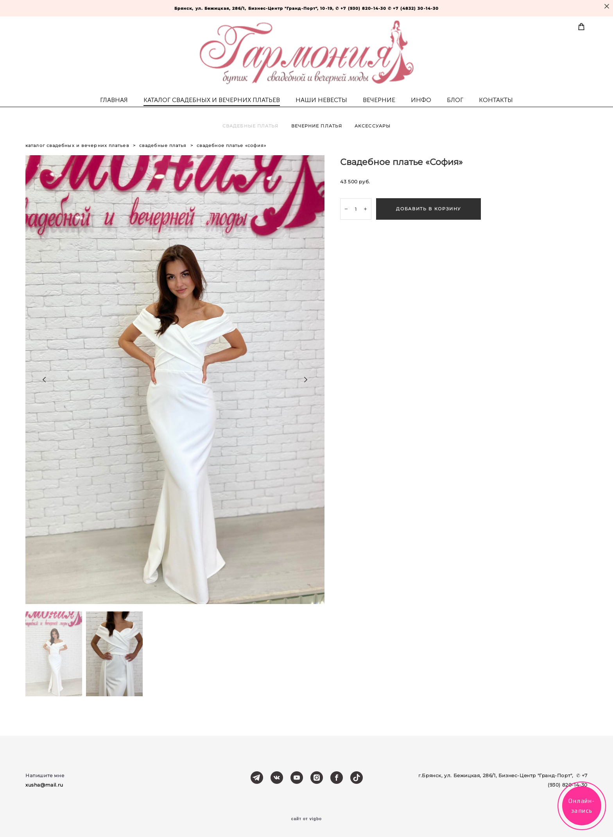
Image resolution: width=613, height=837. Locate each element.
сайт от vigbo (306, 819)
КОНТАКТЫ (496, 100)
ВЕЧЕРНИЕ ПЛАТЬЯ (316, 126)
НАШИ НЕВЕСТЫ (321, 100)
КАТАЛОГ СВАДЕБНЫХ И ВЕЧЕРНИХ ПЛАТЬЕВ (211, 100)
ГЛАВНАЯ (114, 100)
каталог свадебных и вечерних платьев (77, 145)
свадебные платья (163, 145)
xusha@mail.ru (44, 785)
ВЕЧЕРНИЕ (379, 100)
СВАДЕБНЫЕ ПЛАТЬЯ (250, 126)
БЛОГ (455, 100)
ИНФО (421, 100)
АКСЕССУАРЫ (373, 126)
